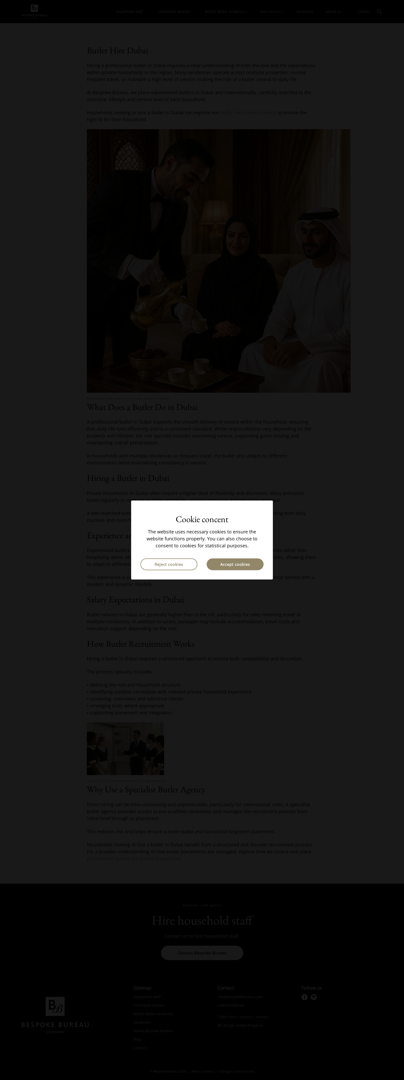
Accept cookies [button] (235, 564)
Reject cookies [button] (169, 564)
